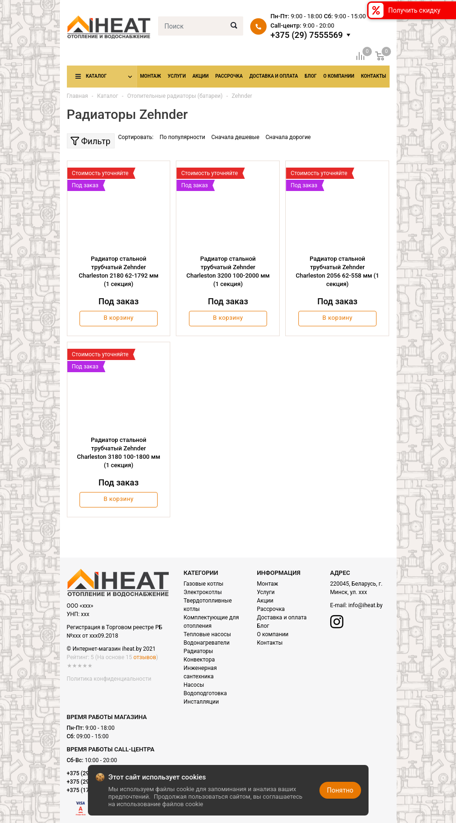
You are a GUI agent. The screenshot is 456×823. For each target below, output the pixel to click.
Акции (200, 76)
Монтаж (150, 76)
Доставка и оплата (273, 76)
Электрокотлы (203, 592)
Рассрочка (229, 76)
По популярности (182, 137)
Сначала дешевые (235, 137)
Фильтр (90, 141)
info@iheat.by (365, 605)
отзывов (144, 657)
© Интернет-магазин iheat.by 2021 (111, 649)
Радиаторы (198, 651)
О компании (338, 76)
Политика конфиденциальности (109, 679)
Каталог (96, 76)
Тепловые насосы (207, 634)
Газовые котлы (204, 584)
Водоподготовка (205, 693)
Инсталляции (201, 701)
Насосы (194, 685)
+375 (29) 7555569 (306, 35)
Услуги (176, 76)
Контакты (373, 76)
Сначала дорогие (288, 137)
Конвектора (199, 659)
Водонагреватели (207, 642)
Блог (310, 76)
